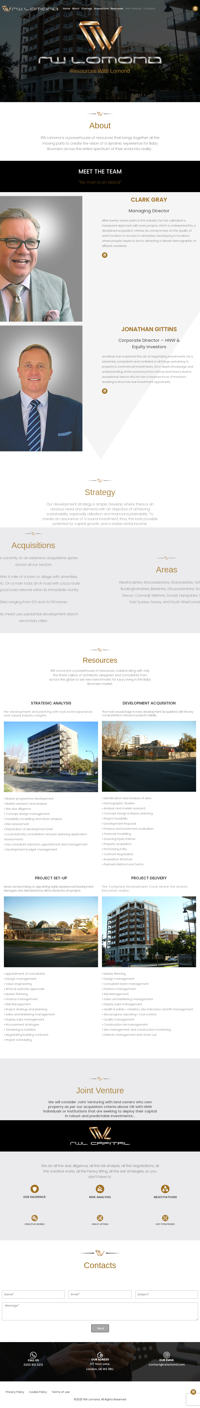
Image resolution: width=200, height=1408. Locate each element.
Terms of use (61, 1392)
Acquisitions (101, 8)
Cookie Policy (38, 1392)
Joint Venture (133, 8)
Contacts (149, 8)
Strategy (86, 8)
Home (66, 8)
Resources (117, 8)
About (75, 8)
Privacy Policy (15, 1392)
